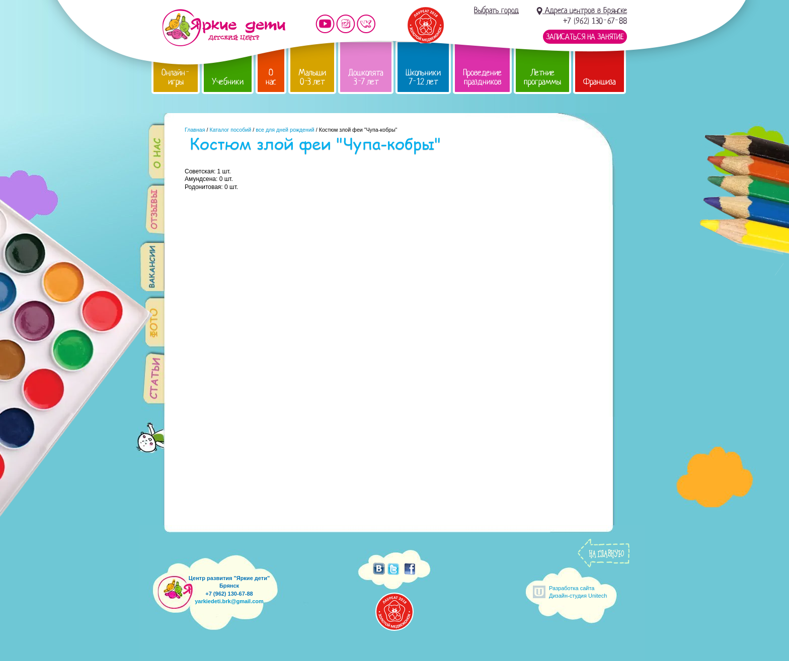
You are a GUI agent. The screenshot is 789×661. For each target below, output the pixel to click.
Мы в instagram (345, 24)
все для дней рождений (285, 130)
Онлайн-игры (176, 77)
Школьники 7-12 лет (423, 77)
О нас (271, 77)
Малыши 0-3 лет (312, 77)
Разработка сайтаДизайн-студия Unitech (578, 592)
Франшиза (599, 81)
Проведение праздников (482, 77)
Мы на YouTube (325, 24)
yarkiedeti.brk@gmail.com (229, 601)
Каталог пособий (230, 130)
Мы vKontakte (366, 24)
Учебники (228, 81)
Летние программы (542, 77)
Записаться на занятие (585, 37)
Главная (195, 130)
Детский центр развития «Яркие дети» (223, 27)
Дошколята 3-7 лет (365, 77)
